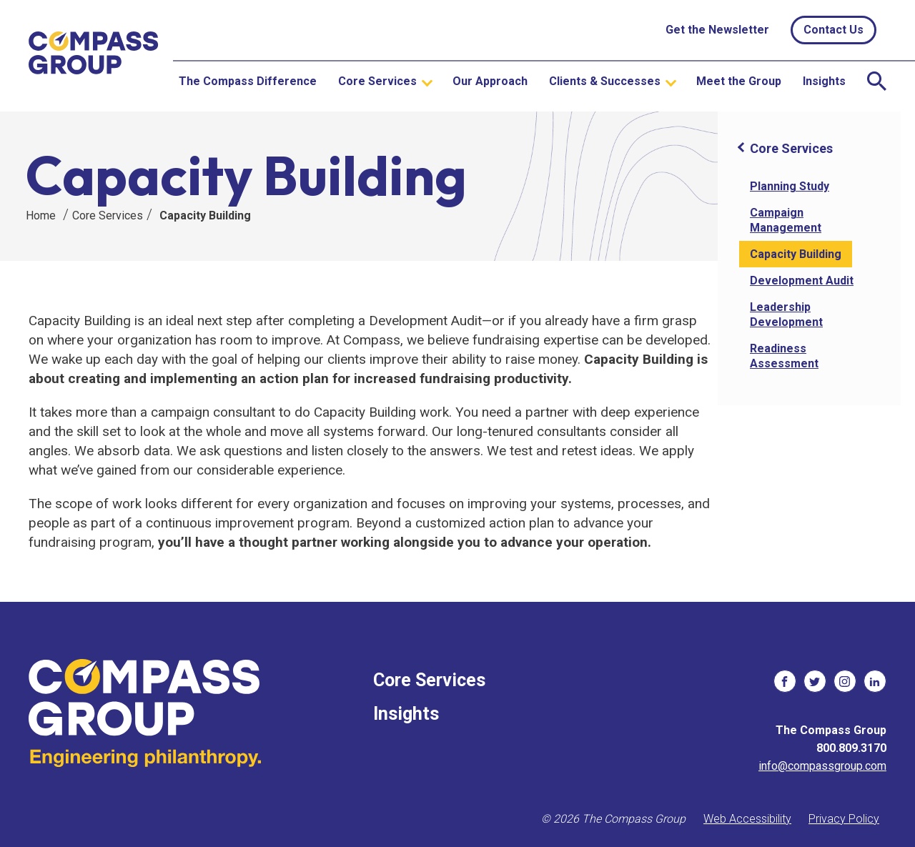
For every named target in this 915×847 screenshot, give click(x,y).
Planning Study (789, 186)
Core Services (377, 81)
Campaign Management (785, 220)
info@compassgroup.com (822, 766)
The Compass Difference (248, 81)
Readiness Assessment (784, 356)
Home (41, 215)
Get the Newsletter (717, 29)
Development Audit (802, 280)
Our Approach (490, 81)
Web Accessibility (747, 819)
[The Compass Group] (94, 56)
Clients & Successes (605, 81)
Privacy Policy (843, 819)
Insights (824, 81)
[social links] (784, 681)
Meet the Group (738, 81)
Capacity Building (205, 215)
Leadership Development (786, 314)
